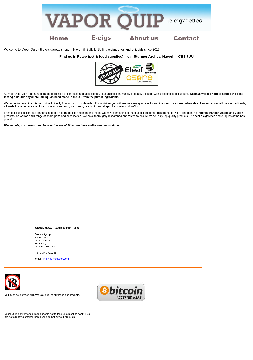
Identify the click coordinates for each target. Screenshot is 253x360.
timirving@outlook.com (56, 258)
